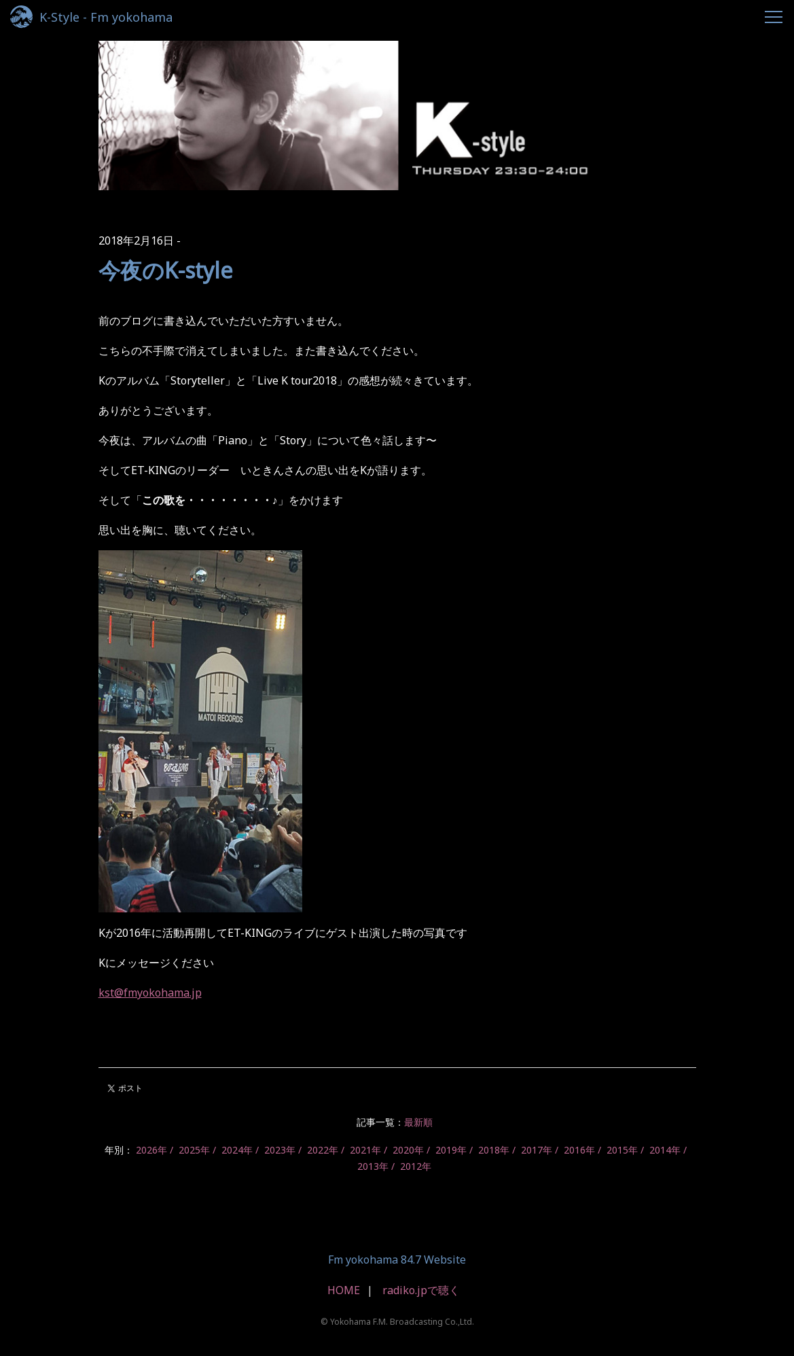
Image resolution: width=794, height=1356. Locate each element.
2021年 (365, 1149)
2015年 (622, 1149)
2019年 (451, 1149)
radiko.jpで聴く (421, 1290)
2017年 (536, 1149)
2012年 (415, 1166)
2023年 (279, 1149)
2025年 (194, 1149)
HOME (343, 1290)
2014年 (665, 1149)
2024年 (237, 1149)
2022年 (322, 1149)
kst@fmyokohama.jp (150, 992)
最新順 (418, 1122)
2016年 (579, 1149)
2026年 (151, 1149)
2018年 (493, 1149)
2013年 (373, 1166)
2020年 (408, 1149)
